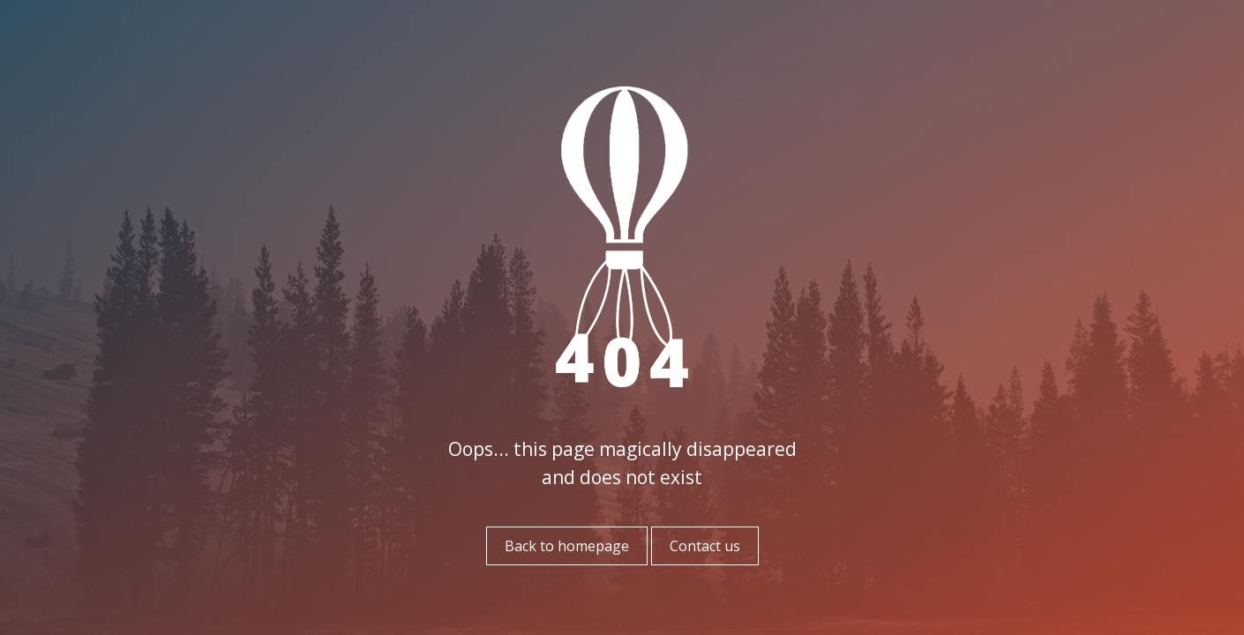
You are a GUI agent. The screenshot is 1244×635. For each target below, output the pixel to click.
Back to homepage (567, 546)
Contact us (705, 546)
